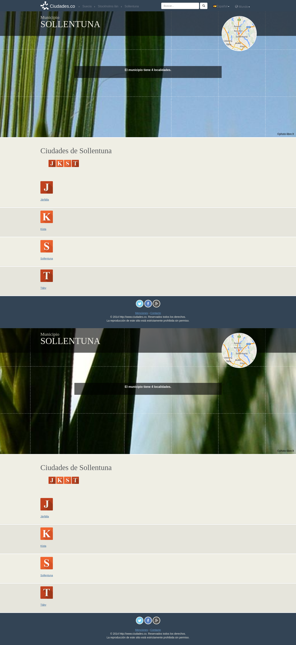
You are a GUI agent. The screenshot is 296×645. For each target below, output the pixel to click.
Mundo (242, 6)
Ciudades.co (62, 6)
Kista (43, 229)
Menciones (141, 313)
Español (221, 6)
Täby (43, 287)
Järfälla (44, 199)
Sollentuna (46, 258)
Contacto (155, 313)
